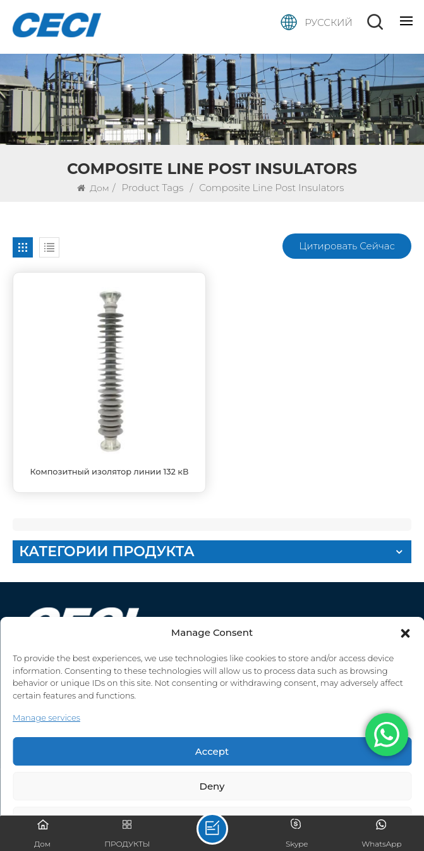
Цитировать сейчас (347, 246)
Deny (212, 786)
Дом (93, 188)
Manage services (46, 717)
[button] (405, 633)
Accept (212, 751)
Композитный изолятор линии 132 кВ (109, 471)
